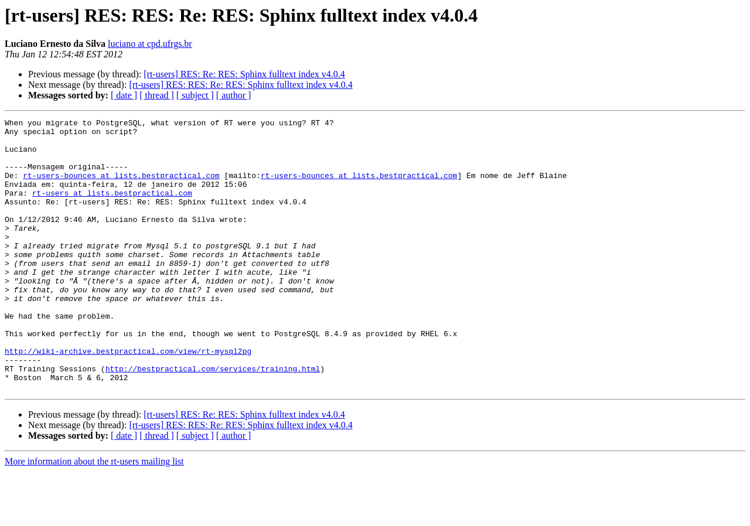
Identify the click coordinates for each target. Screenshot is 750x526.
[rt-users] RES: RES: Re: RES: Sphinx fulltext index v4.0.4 (240, 85)
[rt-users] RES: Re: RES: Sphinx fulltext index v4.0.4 (244, 74)
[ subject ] (195, 95)
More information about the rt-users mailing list (94, 516)
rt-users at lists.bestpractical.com (112, 208)
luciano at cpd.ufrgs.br (150, 44)
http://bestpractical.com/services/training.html (213, 419)
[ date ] (124, 95)
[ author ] (233, 95)
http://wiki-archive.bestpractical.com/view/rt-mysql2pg (128, 398)
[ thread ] (156, 95)
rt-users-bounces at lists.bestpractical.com (121, 187)
